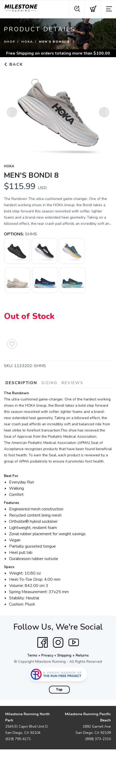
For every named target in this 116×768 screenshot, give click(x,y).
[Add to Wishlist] (12, 344)
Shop (9, 42)
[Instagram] (58, 642)
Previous (12, 114)
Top (59, 689)
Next (104, 114)
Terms (32, 655)
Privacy (47, 655)
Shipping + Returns (73, 655)
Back (13, 64)
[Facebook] (42, 642)
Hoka (27, 42)
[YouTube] (73, 642)
